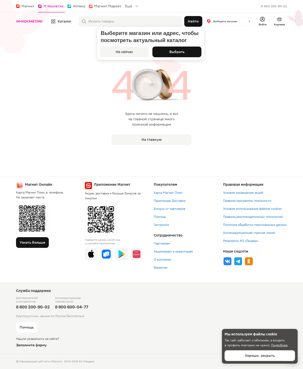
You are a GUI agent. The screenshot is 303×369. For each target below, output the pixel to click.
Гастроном (161, 224)
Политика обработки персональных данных (255, 224)
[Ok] (248, 261)
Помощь (160, 216)
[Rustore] (106, 254)
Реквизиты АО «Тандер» (240, 241)
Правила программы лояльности (247, 200)
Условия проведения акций (243, 192)
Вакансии (160, 267)
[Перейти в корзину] (279, 21)
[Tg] (238, 261)
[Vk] (227, 261)
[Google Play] (121, 254)
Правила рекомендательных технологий (253, 216)
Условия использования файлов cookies (252, 208)
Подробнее (279, 345)
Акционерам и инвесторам (173, 251)
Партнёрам (162, 243)
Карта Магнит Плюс (168, 192)
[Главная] (30, 21)
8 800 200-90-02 (274, 6)
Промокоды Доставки (170, 200)
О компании (162, 259)
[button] (228, 21)
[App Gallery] (136, 254)
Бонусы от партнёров (169, 208)
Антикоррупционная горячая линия (249, 232)
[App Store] (91, 254)
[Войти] (262, 21)
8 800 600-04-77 (71, 307)
